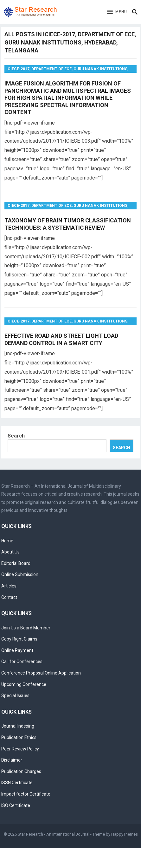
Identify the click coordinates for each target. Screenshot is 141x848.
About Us (10, 551)
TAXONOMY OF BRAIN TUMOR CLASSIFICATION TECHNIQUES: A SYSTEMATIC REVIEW (67, 224)
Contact (9, 597)
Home (7, 540)
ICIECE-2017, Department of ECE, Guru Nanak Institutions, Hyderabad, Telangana (67, 70)
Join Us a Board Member (25, 627)
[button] (117, 12)
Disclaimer (11, 760)
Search (16, 436)
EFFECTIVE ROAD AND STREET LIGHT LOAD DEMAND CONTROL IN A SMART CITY (61, 339)
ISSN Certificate (17, 782)
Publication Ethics (18, 737)
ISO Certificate (15, 805)
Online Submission (19, 574)
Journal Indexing (17, 726)
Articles (8, 585)
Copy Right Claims (19, 638)
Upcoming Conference (23, 684)
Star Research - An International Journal (53, 834)
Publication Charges (21, 771)
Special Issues (15, 695)
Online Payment (17, 650)
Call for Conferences (21, 661)
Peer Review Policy (20, 748)
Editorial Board (15, 563)
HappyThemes (124, 834)
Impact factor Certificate (25, 794)
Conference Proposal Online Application (41, 672)
